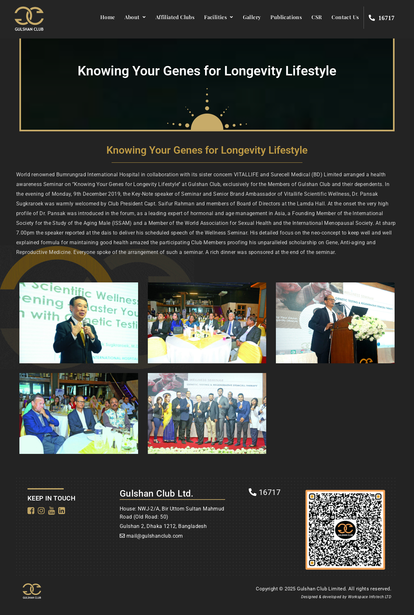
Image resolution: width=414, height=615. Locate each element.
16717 (264, 492)
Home (107, 17)
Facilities (218, 17)
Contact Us (345, 17)
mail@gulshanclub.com (154, 536)
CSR (316, 17)
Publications (286, 17)
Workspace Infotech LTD (369, 597)
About (135, 17)
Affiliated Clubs (175, 17)
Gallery (252, 17)
